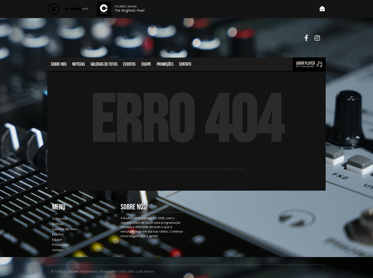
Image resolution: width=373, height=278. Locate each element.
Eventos (129, 64)
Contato (185, 64)
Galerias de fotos (104, 64)
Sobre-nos (59, 64)
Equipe (146, 64)
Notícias (78, 64)
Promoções (165, 64)
